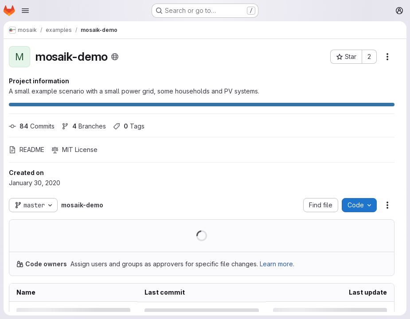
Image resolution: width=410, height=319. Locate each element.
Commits (32, 126)
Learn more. (277, 264)
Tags (128, 126)
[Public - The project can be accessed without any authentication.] (114, 56)
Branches (84, 126)
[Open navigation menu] (25, 11)
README (26, 149)
